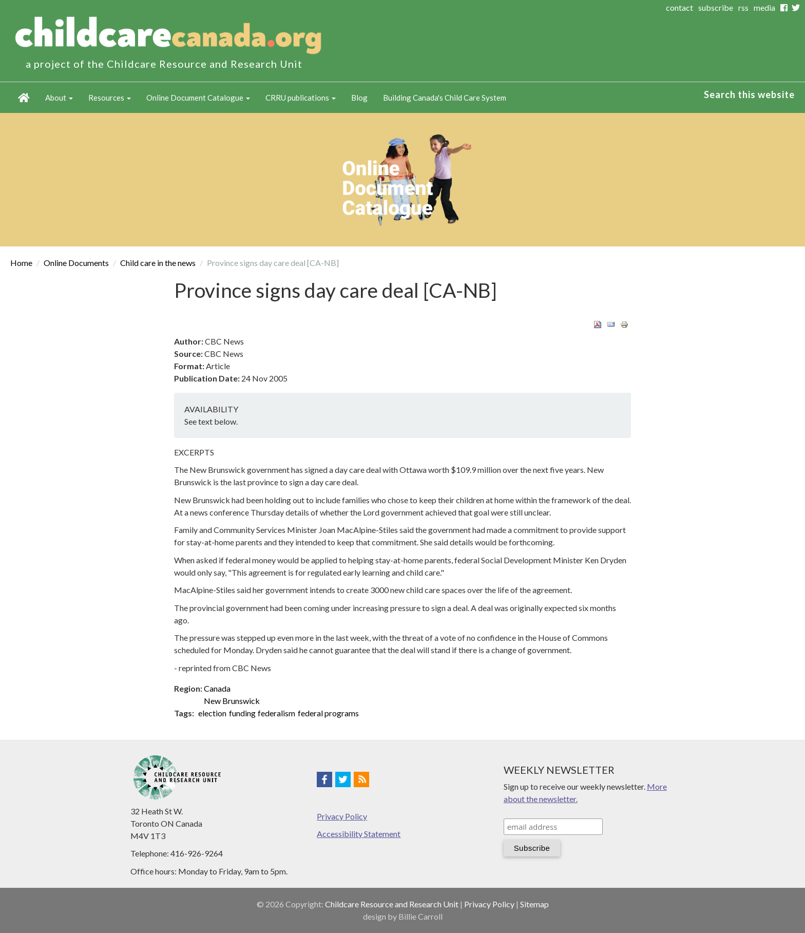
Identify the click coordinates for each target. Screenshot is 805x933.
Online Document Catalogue (198, 97)
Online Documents (76, 263)
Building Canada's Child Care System (444, 97)
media (764, 7)
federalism (276, 713)
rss (743, 7)
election (212, 713)
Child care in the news (158, 263)
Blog (359, 97)
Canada (217, 688)
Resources (109, 97)
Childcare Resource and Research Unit (391, 904)
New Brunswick (232, 701)
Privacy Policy (342, 816)
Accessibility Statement (358, 834)
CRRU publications (300, 97)
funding (242, 713)
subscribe (715, 7)
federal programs (328, 713)
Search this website (749, 94)
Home (23, 97)
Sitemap (534, 904)
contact (679, 7)
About (59, 97)
